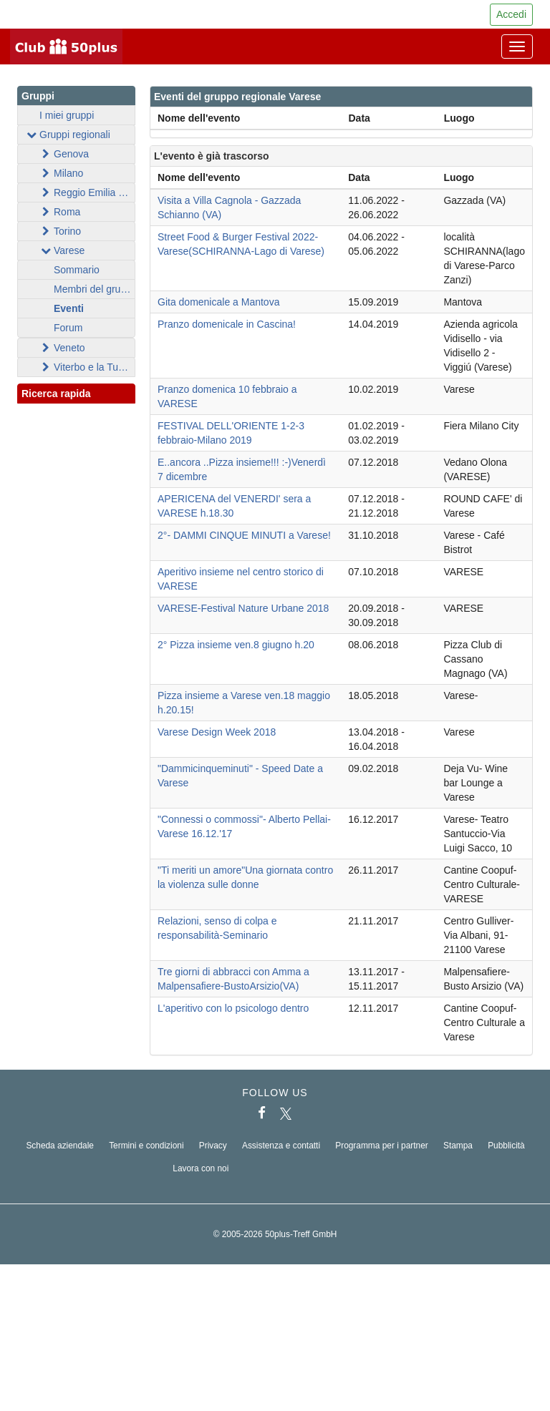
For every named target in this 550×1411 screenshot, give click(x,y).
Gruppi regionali (67, 134)
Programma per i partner (381, 1146)
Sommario (77, 269)
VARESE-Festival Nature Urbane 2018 (243, 608)
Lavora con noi (200, 1168)
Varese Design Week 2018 (217, 732)
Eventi (69, 308)
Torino (60, 231)
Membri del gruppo (94, 289)
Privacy (213, 1146)
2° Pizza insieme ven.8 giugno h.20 (236, 644)
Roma (59, 212)
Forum (68, 327)
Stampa (458, 1146)
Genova (64, 154)
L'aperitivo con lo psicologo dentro (233, 1008)
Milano (61, 173)
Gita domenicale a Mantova (218, 302)
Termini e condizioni (146, 1146)
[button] (111, 409)
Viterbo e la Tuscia (87, 367)
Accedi (511, 14)
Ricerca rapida (76, 394)
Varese (62, 250)
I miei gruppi (66, 115)
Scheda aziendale (60, 1146)
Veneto (62, 348)
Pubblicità (506, 1146)
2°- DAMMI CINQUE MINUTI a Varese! (244, 535)
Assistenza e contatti (281, 1146)
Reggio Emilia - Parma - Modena (87, 192)
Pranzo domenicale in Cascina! (227, 324)
